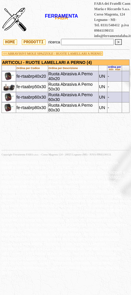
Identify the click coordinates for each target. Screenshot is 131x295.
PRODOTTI (34, 42)
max (118, 69)
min (111, 69)
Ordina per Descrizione (63, 68)
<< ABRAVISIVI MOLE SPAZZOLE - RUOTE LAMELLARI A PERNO (52, 53)
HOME (10, 42)
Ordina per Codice (28, 68)
